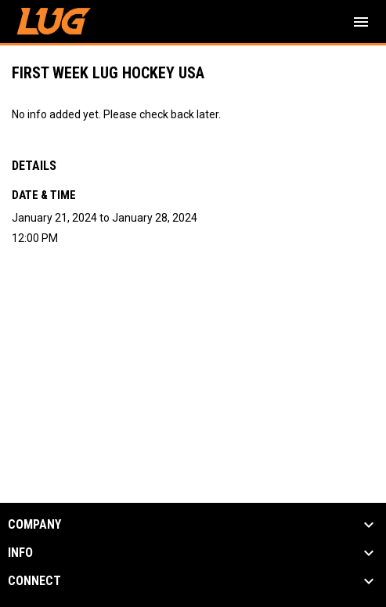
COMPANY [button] (34, 524)
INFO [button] (20, 553)
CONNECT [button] (34, 581)
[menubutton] (361, 22)
